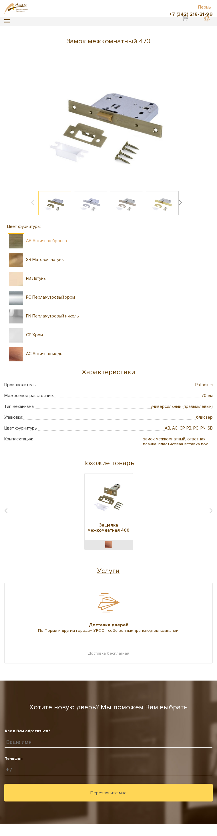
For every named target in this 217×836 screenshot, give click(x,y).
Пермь (204, 7)
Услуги (108, 571)
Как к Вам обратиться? (27, 730)
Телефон (14, 758)
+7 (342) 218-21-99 (191, 14)
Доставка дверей (108, 625)
